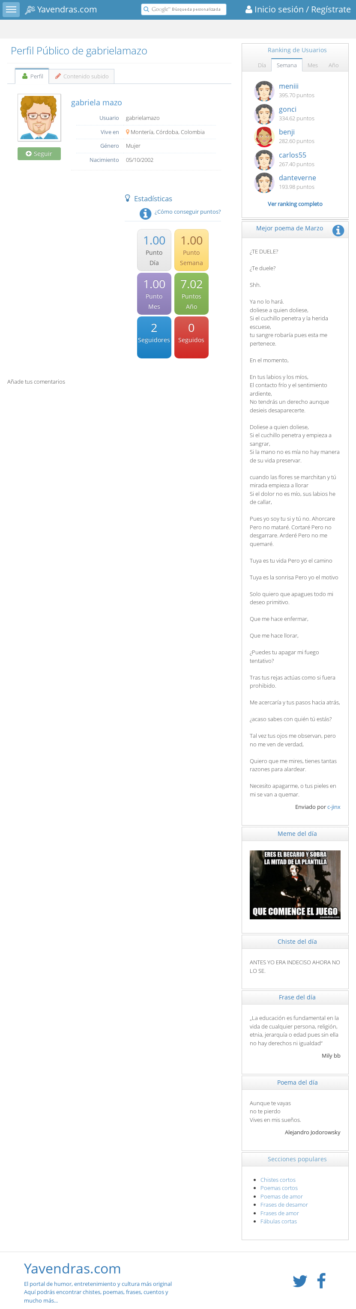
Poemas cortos (279, 1188)
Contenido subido (81, 76)
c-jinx (334, 807)
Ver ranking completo (295, 204)
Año (334, 65)
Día (262, 65)
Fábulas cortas (278, 1221)
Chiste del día (297, 941)
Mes (313, 65)
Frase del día (297, 997)
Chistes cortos (278, 1180)
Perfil (32, 76)
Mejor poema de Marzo (289, 228)
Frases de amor (279, 1213)
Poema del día (297, 1082)
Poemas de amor (281, 1196)
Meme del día (297, 833)
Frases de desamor (284, 1204)
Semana (287, 65)
